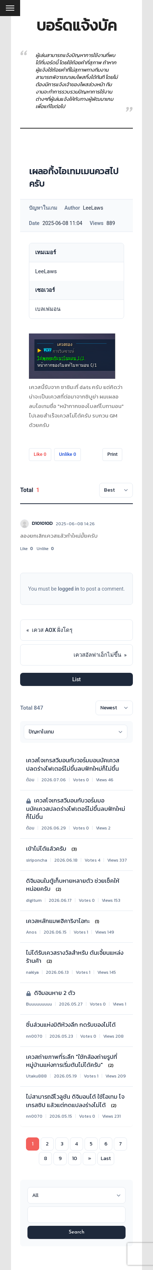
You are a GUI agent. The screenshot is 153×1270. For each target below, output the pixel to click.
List (76, 679)
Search (76, 1232)
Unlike (67, 454)
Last (106, 1158)
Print (112, 454)
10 (74, 1158)
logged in (68, 589)
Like (40, 454)
